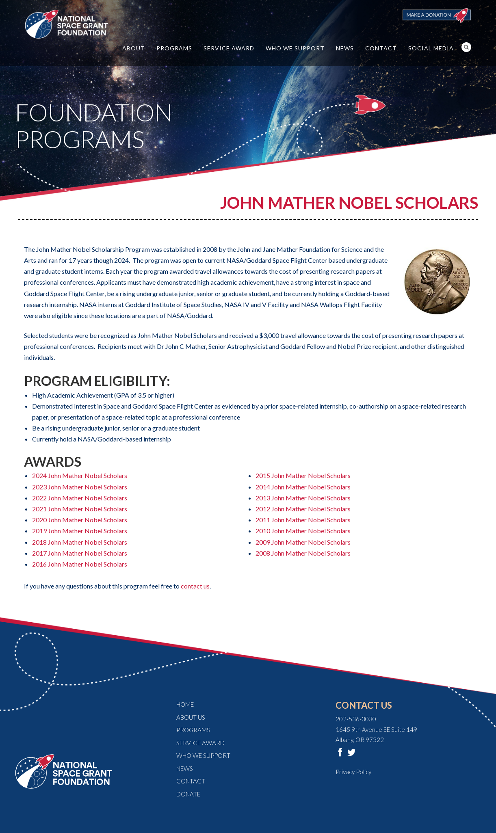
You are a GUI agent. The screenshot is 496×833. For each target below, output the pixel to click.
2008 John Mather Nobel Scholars (303, 553)
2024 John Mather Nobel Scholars (79, 475)
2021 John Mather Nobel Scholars (79, 509)
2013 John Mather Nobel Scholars (303, 498)
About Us (190, 717)
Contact (381, 48)
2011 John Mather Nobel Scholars (303, 520)
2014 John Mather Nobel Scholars (303, 487)
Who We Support (295, 48)
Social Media (431, 48)
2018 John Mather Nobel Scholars (79, 542)
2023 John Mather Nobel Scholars (79, 487)
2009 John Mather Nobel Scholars (303, 542)
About (133, 48)
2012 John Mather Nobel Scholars (303, 509)
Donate (188, 794)
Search (466, 47)
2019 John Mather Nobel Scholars (79, 530)
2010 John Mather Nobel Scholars (303, 530)
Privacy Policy (353, 771)
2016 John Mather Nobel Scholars (79, 564)
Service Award (229, 48)
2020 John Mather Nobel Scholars (79, 520)
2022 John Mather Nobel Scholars (79, 498)
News (345, 48)
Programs (174, 48)
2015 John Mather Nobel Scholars (303, 475)
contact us (195, 586)
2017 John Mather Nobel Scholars (79, 553)
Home (185, 704)
